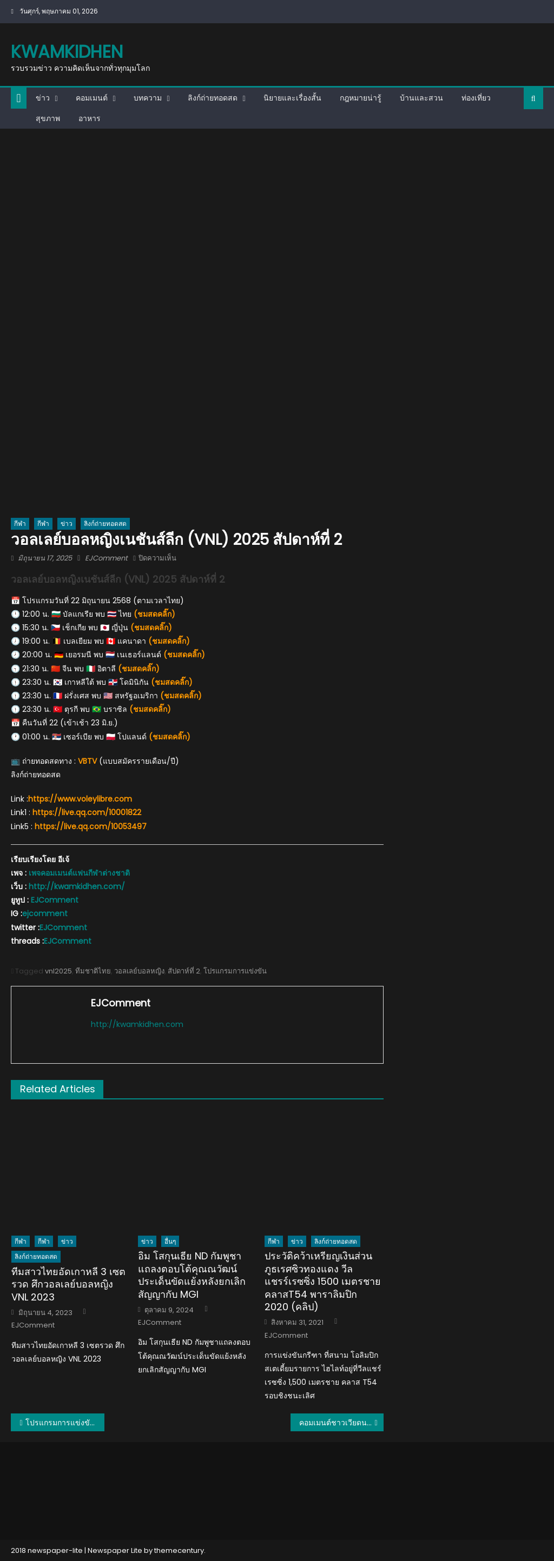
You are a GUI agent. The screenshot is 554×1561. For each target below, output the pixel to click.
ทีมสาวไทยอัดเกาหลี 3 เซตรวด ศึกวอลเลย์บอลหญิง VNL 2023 (68, 1284)
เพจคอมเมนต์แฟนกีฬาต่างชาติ (79, 873)
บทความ (148, 97)
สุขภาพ (48, 118)
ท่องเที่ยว (476, 97)
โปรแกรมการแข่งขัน (235, 971)
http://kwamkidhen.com (137, 1024)
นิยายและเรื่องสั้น (292, 97)
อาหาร (89, 118)
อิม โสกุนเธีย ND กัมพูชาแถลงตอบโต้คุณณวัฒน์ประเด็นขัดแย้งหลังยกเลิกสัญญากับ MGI (192, 1275)
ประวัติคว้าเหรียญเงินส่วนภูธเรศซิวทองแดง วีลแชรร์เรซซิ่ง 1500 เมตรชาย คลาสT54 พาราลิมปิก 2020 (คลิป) (323, 1281)
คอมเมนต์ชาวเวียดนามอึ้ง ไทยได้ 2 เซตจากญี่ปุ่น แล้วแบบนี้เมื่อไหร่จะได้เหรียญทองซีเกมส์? (341, 1422)
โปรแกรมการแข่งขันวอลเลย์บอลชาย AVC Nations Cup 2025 (64, 1422)
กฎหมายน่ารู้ (360, 97)
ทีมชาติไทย (93, 971)
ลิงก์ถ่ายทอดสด (213, 97)
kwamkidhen (67, 51)
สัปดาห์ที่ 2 (184, 971)
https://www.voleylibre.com (80, 798)
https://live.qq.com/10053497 (91, 826)
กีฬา (20, 523)
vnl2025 (58, 971)
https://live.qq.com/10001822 (86, 812)
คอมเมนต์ (92, 97)
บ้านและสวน (421, 97)
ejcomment (45, 913)
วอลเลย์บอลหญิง (139, 971)
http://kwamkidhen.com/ (77, 886)
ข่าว (43, 97)
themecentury (179, 1550)
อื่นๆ (170, 1241)
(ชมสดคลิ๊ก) (154, 614)
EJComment (106, 558)
